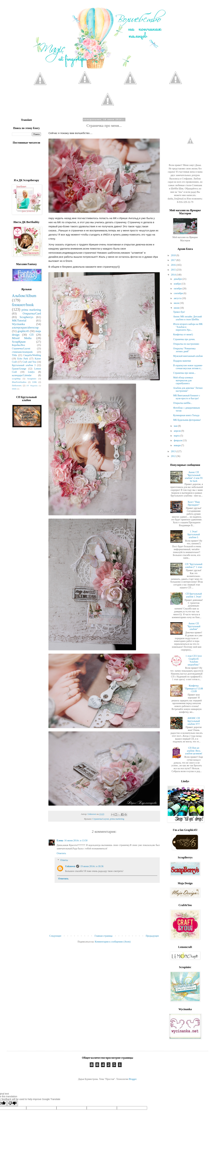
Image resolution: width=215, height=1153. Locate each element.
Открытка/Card (32, 313)
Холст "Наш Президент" (194, 503)
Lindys (31, 372)
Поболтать (17, 385)
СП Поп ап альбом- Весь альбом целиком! (193, 751)
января (177, 445)
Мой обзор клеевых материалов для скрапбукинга (183, 380)
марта (177, 435)
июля (177, 303)
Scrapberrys (26, 317)
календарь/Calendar (22, 375)
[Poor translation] (12, 1103)
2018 (173, 255)
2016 (173, 265)
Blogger (132, 1079)
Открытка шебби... (182, 403)
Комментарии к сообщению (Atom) (113, 941)
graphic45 (23, 331)
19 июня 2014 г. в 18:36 (91, 866)
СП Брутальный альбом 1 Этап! (193, 595)
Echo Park (22, 358)
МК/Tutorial (19, 320)
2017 (173, 260)
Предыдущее (152, 936)
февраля (178, 440)
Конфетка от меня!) (183, 334)
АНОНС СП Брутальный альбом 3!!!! (194, 721)
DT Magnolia (32, 386)
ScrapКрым (19, 341)
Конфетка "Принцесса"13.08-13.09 (193, 688)
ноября (177, 283)
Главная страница (103, 936)
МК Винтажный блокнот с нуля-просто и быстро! (186, 397)
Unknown (70, 866)
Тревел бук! (179, 312)
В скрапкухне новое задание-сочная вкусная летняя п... (188, 367)
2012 (173, 456)
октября (178, 288)
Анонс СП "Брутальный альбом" (193, 626)
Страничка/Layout (100, 819)
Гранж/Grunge (19, 368)
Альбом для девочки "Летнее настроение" (188, 389)
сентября (178, 293)
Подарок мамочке (182, 361)
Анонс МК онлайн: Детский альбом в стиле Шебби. (187, 318)
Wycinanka (18, 324)
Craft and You (29, 362)
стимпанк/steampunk (22, 352)
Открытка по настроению (186, 344)
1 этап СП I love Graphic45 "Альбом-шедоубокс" (194, 660)
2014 (173, 274)
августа (178, 298)
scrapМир (16, 378)
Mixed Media (21, 338)
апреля (177, 431)
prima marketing (117, 819)
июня (177, 308)
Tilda (14, 355)
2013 (173, 451)
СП (31, 334)
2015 (173, 269)
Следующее (55, 936)
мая (176, 426)
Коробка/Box (18, 345)
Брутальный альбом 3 (23, 365)
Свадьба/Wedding (32, 355)
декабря (178, 279)
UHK (34, 382)
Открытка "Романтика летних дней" (184, 350)
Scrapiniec (31, 378)
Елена (60, 840)
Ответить (61, 853)
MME (14, 389)
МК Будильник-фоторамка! (187, 420)
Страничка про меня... (184, 373)
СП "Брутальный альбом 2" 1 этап (193, 565)
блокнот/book (23, 305)
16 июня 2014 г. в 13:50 (75, 840)
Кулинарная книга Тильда (186, 415)
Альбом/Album (24, 296)
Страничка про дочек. (184, 339)
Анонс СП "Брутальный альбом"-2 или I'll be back (194, 476)
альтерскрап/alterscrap (25, 327)
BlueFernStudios (19, 382)
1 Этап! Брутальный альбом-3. (194, 534)
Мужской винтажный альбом (188, 356)
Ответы (64, 860)
